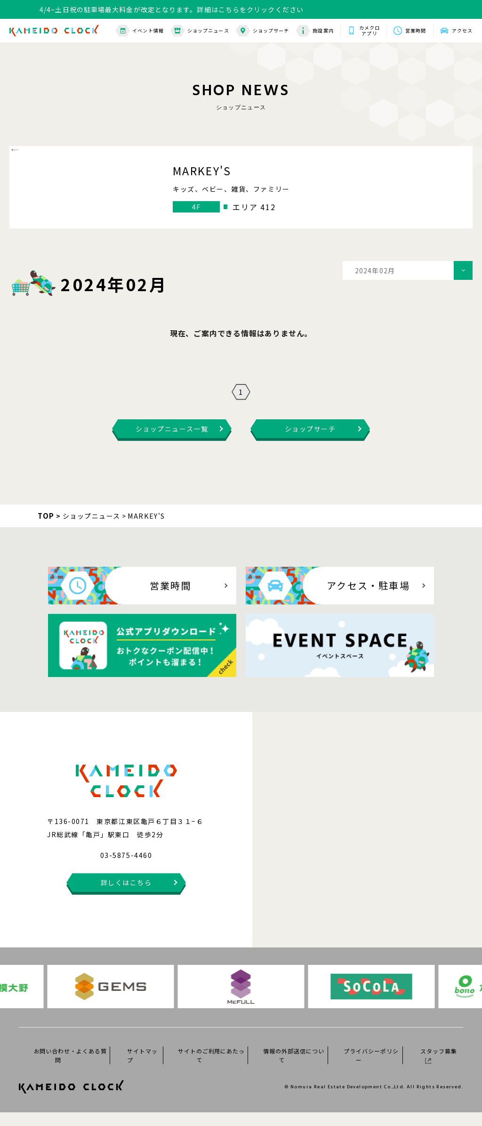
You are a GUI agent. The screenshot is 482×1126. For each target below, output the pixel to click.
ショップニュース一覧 (172, 442)
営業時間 (415, 30)
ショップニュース (199, 31)
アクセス (462, 30)
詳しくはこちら (126, 896)
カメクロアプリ (369, 30)
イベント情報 (139, 31)
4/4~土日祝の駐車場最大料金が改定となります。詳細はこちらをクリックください (172, 9)
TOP (46, 529)
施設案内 (314, 31)
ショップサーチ (262, 31)
